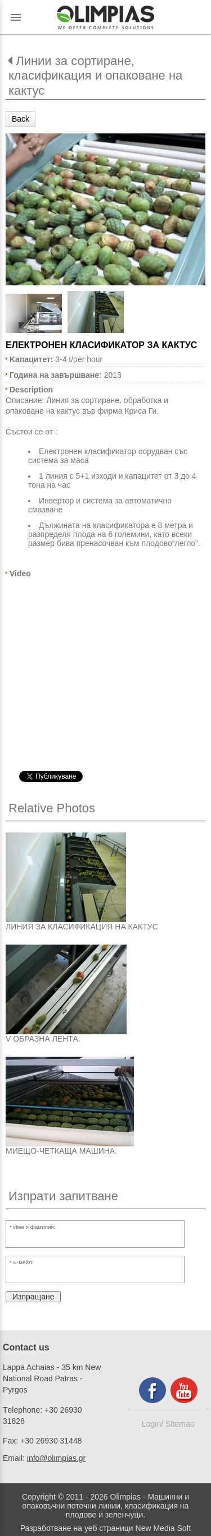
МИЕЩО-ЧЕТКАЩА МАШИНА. (61, 1150)
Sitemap (179, 1423)
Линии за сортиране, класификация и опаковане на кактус (95, 76)
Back (20, 118)
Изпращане (33, 1296)
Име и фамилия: (35, 1227)
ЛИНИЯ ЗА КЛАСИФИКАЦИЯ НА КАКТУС (82, 926)
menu (16, 17)
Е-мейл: (24, 1262)
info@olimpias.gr (56, 1458)
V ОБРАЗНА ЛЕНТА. (43, 1038)
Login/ (153, 1423)
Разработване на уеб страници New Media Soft (105, 1528)
